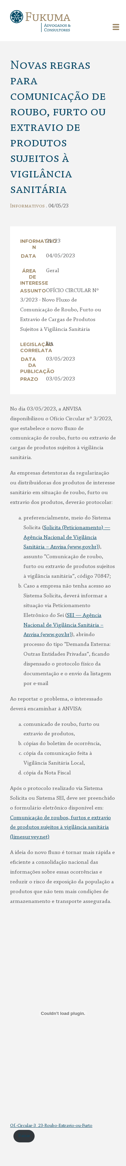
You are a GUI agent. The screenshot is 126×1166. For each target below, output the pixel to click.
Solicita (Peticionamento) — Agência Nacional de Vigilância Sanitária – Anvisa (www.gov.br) (67, 537)
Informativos (27, 206)
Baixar (24, 1136)
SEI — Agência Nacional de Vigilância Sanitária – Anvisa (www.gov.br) (63, 625)
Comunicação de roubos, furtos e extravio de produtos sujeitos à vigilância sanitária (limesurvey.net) (60, 827)
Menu (116, 27)
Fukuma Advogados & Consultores (40, 22)
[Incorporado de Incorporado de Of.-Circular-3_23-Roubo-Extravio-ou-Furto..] (63, 1013)
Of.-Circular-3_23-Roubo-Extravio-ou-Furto (51, 1126)
